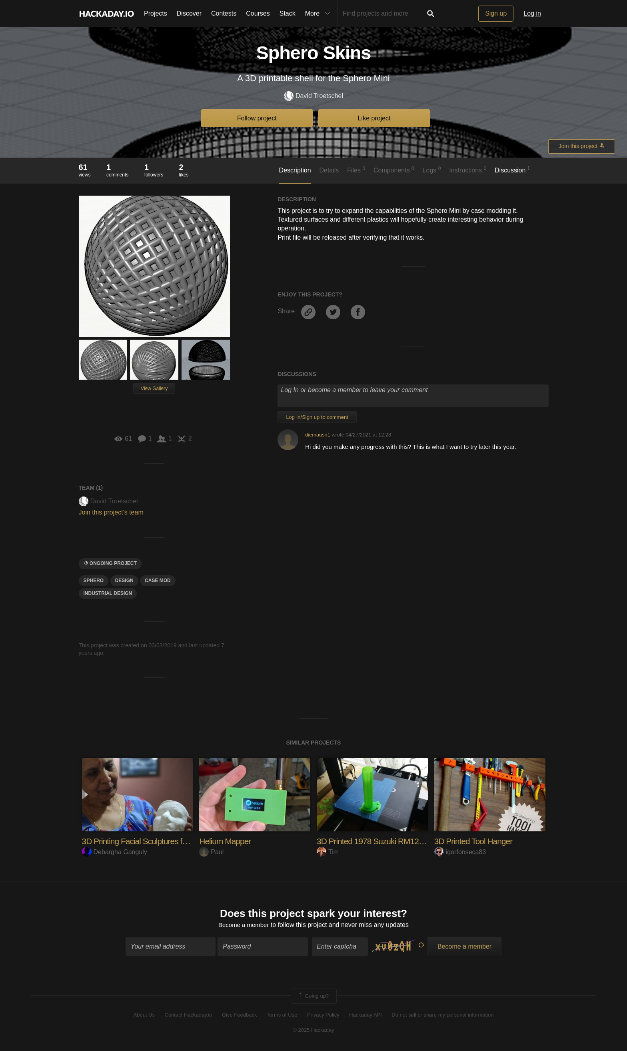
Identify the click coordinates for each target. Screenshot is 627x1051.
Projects (155, 13)
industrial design (108, 593)
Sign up (496, 13)
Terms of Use (282, 1016)
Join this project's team (111, 512)
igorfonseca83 (460, 852)
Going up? (313, 997)
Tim (328, 852)
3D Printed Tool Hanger (475, 841)
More (319, 13)
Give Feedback (239, 1016)
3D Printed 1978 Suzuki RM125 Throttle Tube (397, 841)
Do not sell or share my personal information (442, 1016)
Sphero (94, 580)
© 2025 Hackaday (313, 1031)
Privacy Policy (323, 1016)
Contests (223, 13)
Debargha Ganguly (114, 852)
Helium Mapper (226, 841)
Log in (532, 13)
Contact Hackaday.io (188, 1016)
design (124, 580)
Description (295, 170)
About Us (144, 1016)
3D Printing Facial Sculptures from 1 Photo (157, 841)
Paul (211, 852)
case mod (158, 580)
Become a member (244, 926)
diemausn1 (317, 435)
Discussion (512, 170)
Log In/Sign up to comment (317, 417)
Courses (258, 13)
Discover (189, 13)
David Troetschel (313, 96)
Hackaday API (365, 1016)
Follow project (257, 118)
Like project (374, 118)
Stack (288, 13)
